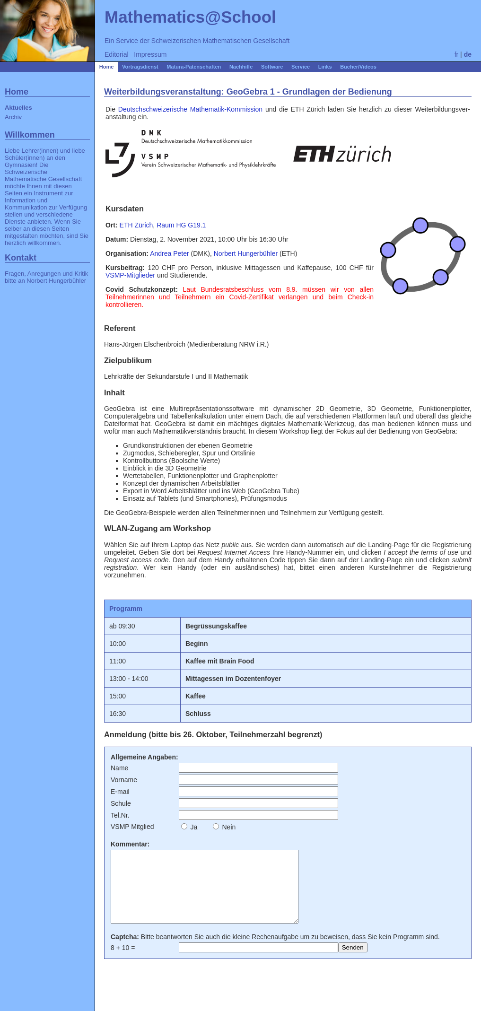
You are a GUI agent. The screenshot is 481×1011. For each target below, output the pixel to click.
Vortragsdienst (140, 67)
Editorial (117, 54)
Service (300, 67)
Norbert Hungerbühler (56, 280)
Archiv (13, 117)
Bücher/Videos (358, 67)
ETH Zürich (136, 225)
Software (272, 67)
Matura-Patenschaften (193, 67)
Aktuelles (18, 107)
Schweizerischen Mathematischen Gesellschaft (220, 40)
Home (106, 67)
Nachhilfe (241, 67)
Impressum (150, 54)
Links (325, 67)
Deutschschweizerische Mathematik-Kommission (190, 109)
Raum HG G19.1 (181, 225)
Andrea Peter (169, 253)
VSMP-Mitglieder (130, 275)
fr (457, 54)
